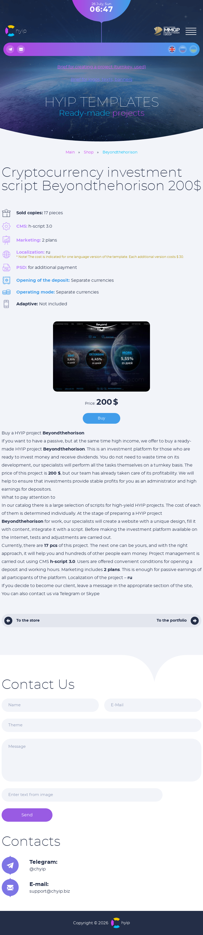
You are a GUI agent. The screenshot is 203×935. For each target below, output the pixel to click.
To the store (28, 620)
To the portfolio (172, 620)
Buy (101, 418)
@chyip (37, 869)
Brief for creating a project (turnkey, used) (101, 67)
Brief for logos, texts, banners (101, 79)
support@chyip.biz (49, 891)
